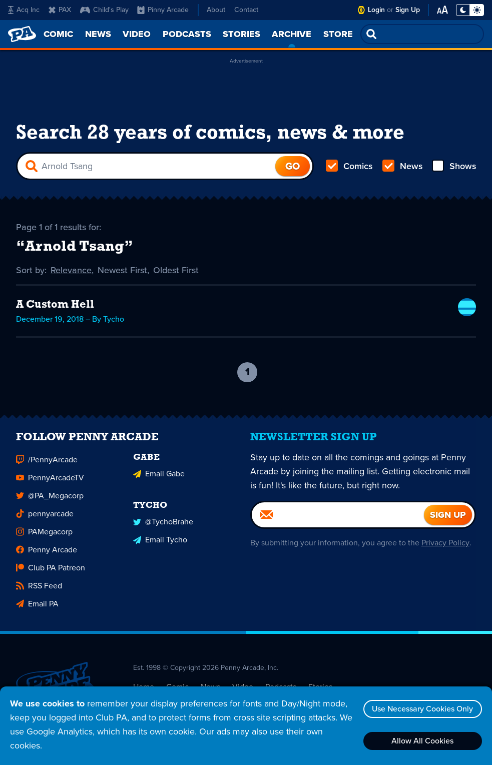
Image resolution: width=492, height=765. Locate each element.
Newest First (122, 270)
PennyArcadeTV (50, 483)
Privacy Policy (445, 548)
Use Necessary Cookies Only (422, 708)
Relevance (71, 270)
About (216, 10)
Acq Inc (24, 10)
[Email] (338, 520)
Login (376, 10)
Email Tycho (160, 545)
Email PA (37, 609)
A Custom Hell (55, 305)
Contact (246, 10)
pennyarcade (45, 519)
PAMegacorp (44, 537)
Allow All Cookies (422, 740)
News (402, 166)
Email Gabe (159, 479)
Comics (349, 166)
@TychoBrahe (163, 527)
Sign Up (407, 10)
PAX (60, 10)
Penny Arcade (46, 555)
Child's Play (104, 10)
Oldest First (176, 270)
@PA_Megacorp (50, 501)
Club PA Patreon (50, 573)
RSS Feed (39, 591)
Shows (453, 166)
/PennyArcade (47, 465)
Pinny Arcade (163, 10)
